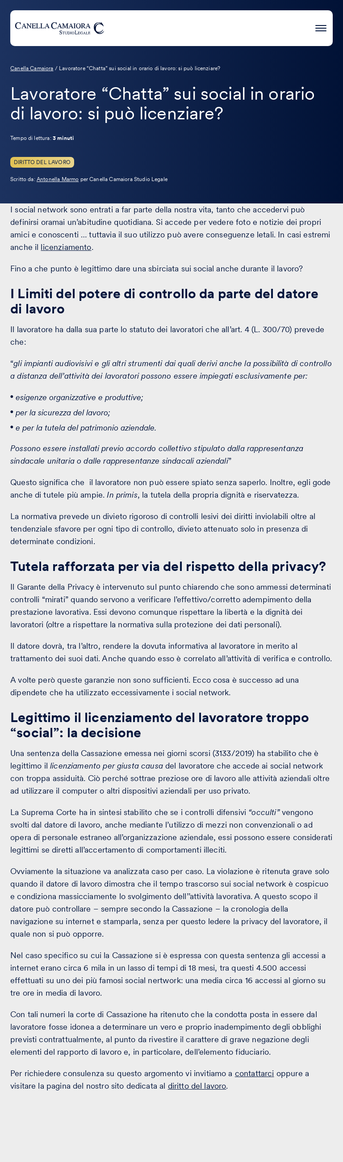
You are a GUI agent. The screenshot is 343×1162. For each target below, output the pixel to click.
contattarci (254, 1073)
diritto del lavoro (197, 1085)
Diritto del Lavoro (42, 162)
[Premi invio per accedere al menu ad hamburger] (320, 26)
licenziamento (66, 247)
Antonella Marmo (58, 179)
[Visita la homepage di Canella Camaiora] (59, 28)
